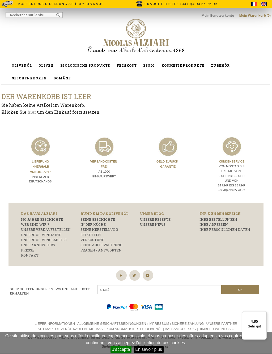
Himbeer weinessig (216, 329)
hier (31, 112)
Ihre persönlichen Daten (224, 229)
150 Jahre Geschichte (42, 219)
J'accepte (121, 349)
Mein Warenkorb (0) (255, 15)
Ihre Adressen (213, 224)
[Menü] (263, 314)
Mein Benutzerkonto (218, 15)
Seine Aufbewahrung (101, 245)
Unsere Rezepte (155, 219)
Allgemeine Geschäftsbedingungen (111, 324)
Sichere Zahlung (188, 324)
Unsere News (152, 224)
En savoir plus (148, 349)
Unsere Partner (221, 324)
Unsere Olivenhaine (41, 235)
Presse (27, 250)
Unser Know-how (38, 245)
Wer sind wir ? (35, 224)
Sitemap (45, 329)
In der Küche (93, 224)
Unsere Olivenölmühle (44, 240)
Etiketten (90, 235)
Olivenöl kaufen (71, 329)
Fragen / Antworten (101, 250)
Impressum (158, 324)
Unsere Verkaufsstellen (46, 229)
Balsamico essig (181, 329)
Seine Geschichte (97, 219)
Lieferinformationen (55, 324)
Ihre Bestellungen (218, 219)
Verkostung (92, 240)
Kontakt (30, 255)
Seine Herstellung (99, 229)
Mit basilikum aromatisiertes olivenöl (126, 329)
